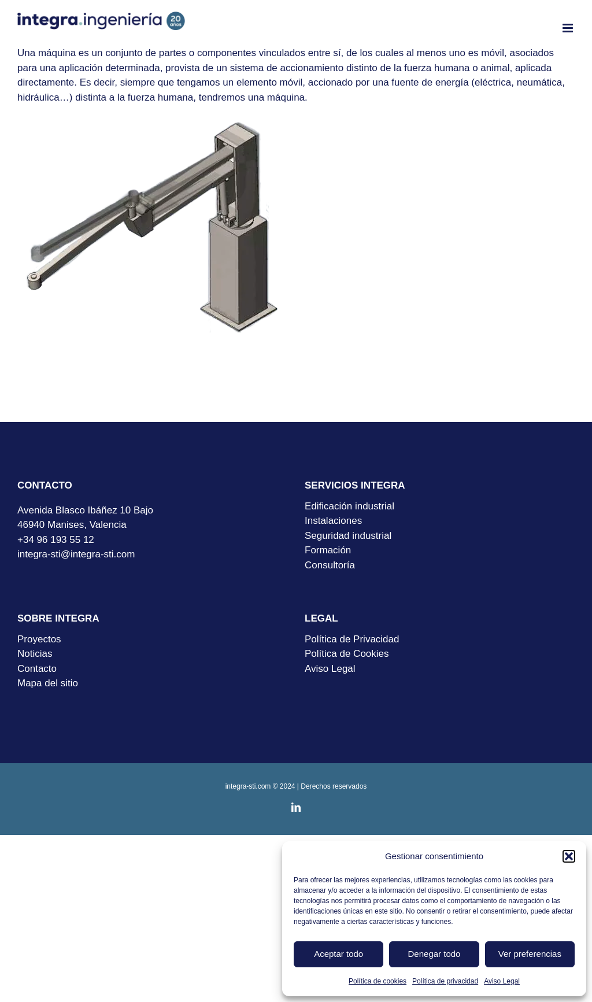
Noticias (34, 653)
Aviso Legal (502, 981)
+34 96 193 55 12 (55, 539)
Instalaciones (333, 520)
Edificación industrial (349, 506)
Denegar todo (434, 954)
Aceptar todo (338, 954)
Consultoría (330, 565)
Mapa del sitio (47, 683)
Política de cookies (377, 981)
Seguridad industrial (348, 535)
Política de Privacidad (352, 639)
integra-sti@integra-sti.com (76, 554)
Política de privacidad (445, 981)
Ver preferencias (529, 954)
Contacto (37, 668)
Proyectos (39, 639)
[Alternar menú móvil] (569, 28)
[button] (569, 856)
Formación (328, 550)
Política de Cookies (347, 653)
